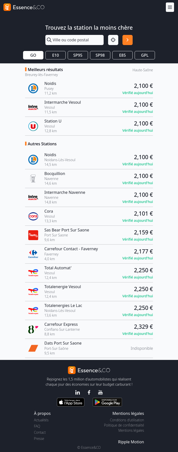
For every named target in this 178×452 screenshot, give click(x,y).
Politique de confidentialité (124, 425)
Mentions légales (131, 430)
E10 (55, 55)
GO (33, 55)
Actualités (41, 420)
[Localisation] (113, 40)
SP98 (100, 55)
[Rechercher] (127, 40)
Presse (39, 438)
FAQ (37, 426)
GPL (144, 55)
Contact (40, 432)
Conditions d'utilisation (127, 420)
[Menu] (170, 7)
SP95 (78, 55)
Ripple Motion (131, 442)
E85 (122, 55)
